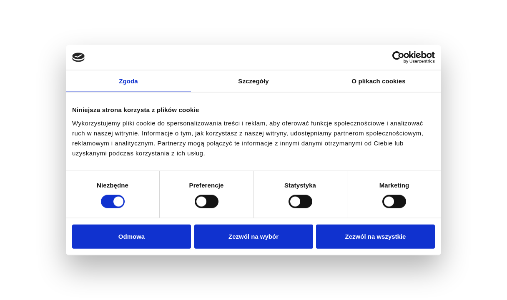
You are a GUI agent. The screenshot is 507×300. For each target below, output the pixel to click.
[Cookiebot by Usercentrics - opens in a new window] (398, 57)
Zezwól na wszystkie (375, 236)
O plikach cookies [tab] (378, 81)
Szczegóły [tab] (253, 81)
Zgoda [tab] (128, 81)
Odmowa (131, 236)
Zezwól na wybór (253, 236)
